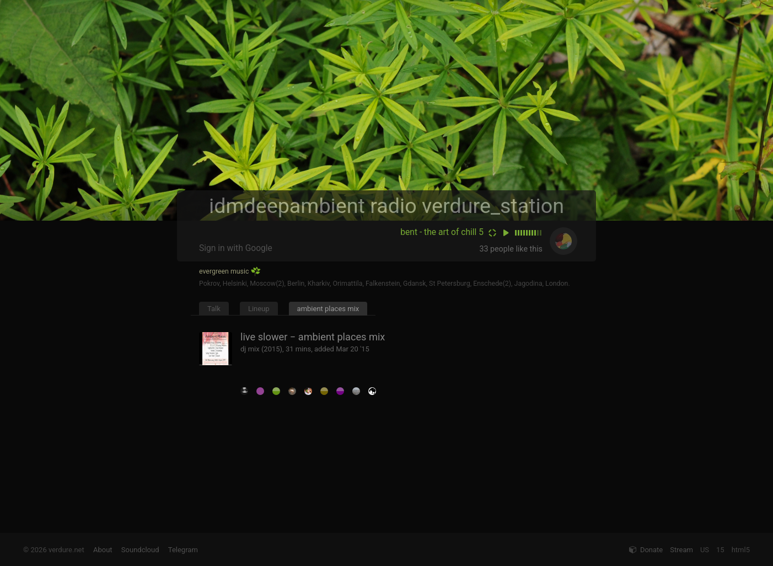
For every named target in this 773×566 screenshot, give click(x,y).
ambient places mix (328, 309)
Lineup (259, 309)
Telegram (183, 550)
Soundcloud (140, 550)
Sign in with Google (235, 248)
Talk (214, 309)
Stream (681, 550)
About (102, 550)
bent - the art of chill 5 (442, 232)
